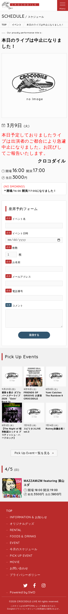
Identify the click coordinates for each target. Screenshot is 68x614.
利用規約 (41, 609)
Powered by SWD (22, 592)
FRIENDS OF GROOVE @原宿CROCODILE (33, 395)
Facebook (34, 585)
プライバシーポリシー (25, 575)
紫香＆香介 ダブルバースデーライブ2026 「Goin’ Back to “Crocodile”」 (11, 398)
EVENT (15, 543)
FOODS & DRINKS (23, 536)
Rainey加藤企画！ (55, 428)
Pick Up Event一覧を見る (32, 453)
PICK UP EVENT (21, 555)
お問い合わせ (19, 568)
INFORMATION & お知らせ (28, 517)
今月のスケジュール (23, 549)
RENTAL (15, 530)
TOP (9, 511)
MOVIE (14, 562)
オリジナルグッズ (22, 523)
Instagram (43, 585)
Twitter (25, 585)
